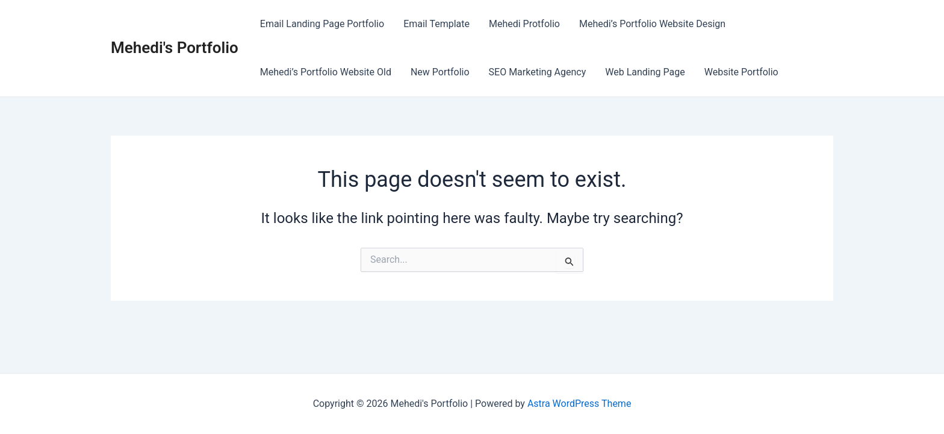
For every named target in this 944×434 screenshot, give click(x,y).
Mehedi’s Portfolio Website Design (652, 24)
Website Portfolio (741, 72)
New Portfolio (440, 72)
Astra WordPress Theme (579, 403)
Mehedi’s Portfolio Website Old (325, 72)
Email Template (436, 24)
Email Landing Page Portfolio (322, 24)
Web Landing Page (645, 72)
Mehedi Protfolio (524, 24)
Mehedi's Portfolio (174, 48)
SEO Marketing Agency (537, 72)
